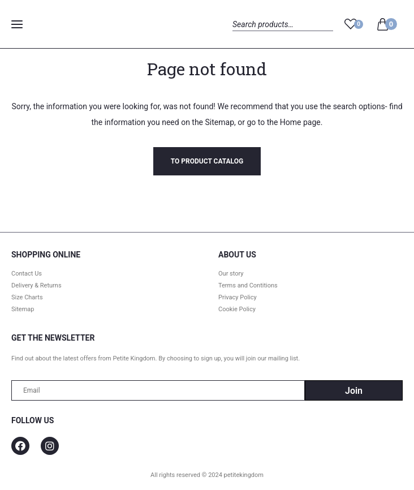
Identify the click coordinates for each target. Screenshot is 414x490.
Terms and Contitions (248, 285)
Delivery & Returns (36, 285)
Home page (300, 122)
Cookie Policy (237, 309)
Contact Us (26, 273)
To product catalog (207, 161)
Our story (231, 273)
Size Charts (27, 297)
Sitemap (219, 122)
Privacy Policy (237, 297)
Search (242, 37)
